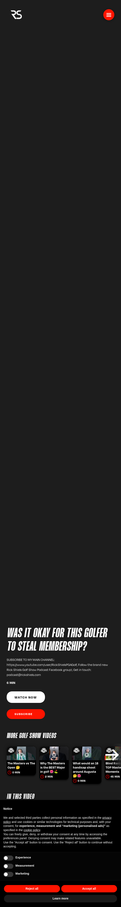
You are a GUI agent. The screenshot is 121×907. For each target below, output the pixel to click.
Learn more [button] (60, 898)
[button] (108, 14)
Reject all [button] (32, 888)
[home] (15, 14)
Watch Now (26, 697)
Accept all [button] (89, 888)
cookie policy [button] (32, 830)
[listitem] (21, 755)
